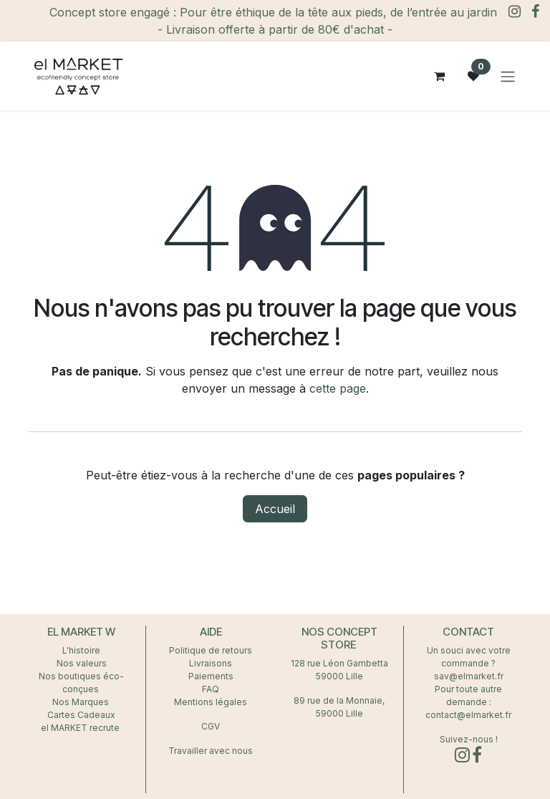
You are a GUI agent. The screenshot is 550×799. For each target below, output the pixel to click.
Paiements (210, 676)
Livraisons (210, 663)
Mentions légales (210, 702)
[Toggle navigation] (507, 76)
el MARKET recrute (81, 727)
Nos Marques (81, 702)
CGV (210, 726)
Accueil (275, 509)
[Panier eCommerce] (439, 76)
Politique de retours (210, 650)
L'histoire (81, 650)
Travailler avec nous (210, 750)
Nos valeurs (82, 663)
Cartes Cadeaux (81, 714)
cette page (337, 388)
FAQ (210, 689)
